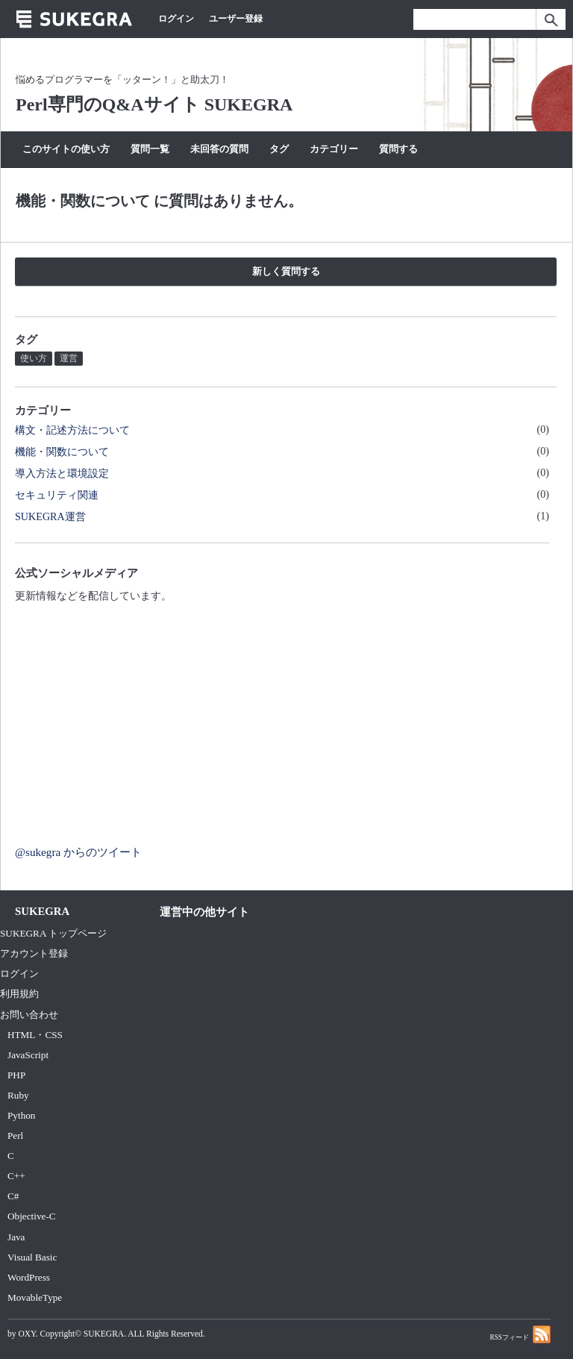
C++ (16, 1175)
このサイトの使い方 (66, 148)
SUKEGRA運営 (50, 516)
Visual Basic (32, 1257)
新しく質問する (286, 271)
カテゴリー (334, 148)
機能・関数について (62, 451)
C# (13, 1196)
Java (16, 1237)
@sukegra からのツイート (78, 852)
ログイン (176, 18)
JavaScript (27, 1054)
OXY (26, 1333)
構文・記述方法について (72, 430)
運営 (69, 358)
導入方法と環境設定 (62, 473)
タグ (279, 148)
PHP (16, 1075)
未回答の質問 (219, 148)
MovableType (34, 1297)
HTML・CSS (35, 1034)
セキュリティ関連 (56, 495)
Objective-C (31, 1216)
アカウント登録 (34, 953)
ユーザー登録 (236, 18)
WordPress (28, 1277)
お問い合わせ (29, 1014)
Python (21, 1115)
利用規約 (19, 993)
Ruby (18, 1095)
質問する (398, 148)
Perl (15, 1135)
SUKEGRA (104, 1333)
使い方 (33, 358)
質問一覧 (150, 148)
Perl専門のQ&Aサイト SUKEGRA (154, 104)
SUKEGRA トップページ (53, 933)
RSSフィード (520, 1334)
